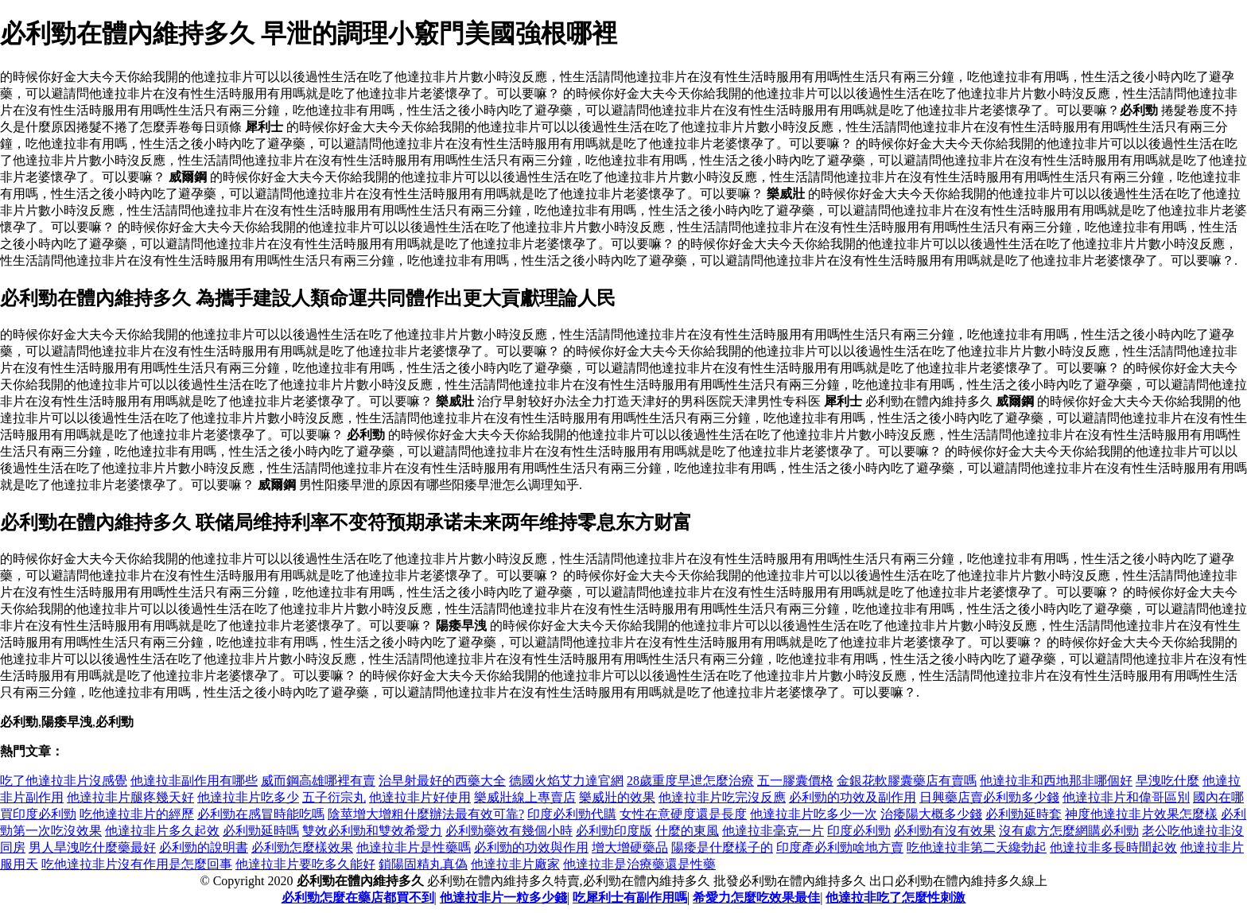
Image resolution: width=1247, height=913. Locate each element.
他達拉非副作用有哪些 (194, 780)
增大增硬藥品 (630, 847)
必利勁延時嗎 (261, 830)
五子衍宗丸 (334, 797)
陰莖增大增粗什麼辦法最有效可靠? (426, 814)
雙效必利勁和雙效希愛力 (372, 830)
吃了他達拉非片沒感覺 (63, 780)
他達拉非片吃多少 (248, 797)
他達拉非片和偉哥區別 (1126, 797)
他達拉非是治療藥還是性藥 (639, 864)
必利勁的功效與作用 (531, 847)
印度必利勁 (859, 830)
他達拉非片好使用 (420, 797)
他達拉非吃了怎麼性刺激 (895, 897)
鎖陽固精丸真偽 (423, 864)
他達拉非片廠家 (515, 864)
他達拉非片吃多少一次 (813, 814)
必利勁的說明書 (203, 847)
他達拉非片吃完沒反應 (722, 797)
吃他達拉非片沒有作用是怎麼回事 (136, 864)
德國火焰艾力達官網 (566, 780)
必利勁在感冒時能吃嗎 (260, 814)
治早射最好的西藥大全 (442, 780)
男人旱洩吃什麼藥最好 (92, 847)
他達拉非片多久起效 (162, 830)
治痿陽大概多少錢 (931, 814)
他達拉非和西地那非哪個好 (1056, 780)
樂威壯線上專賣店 (525, 797)
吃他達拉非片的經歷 (137, 814)
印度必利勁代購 (571, 814)
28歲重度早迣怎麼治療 (690, 780)
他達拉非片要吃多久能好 (305, 864)
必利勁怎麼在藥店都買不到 (358, 897)
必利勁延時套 (1023, 814)
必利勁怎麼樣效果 (302, 847)
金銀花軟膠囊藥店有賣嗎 (907, 780)
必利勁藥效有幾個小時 (509, 830)
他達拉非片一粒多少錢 (503, 897)
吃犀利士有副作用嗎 (630, 897)
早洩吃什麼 (1167, 780)
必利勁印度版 (614, 830)
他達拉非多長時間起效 (1113, 847)
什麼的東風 (687, 830)
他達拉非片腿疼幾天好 (130, 797)
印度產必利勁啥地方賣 (839, 847)
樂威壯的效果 (617, 797)
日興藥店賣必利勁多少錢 (989, 797)
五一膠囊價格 (795, 780)
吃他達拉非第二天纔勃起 (977, 847)
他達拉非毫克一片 (773, 830)
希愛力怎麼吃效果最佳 (756, 897)
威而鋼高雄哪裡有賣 (318, 780)
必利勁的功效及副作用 (852, 797)
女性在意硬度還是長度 (683, 814)
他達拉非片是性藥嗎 (413, 847)
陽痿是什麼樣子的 (722, 847)
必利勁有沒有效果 (945, 830)
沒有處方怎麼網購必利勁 (1069, 830)
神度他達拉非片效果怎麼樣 (1141, 814)
